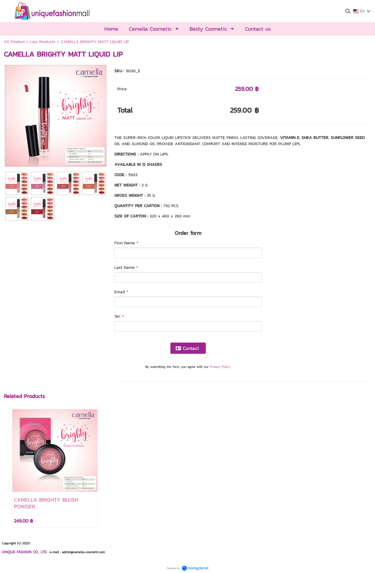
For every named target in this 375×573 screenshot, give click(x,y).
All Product (14, 42)
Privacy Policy (220, 366)
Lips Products (42, 42)
